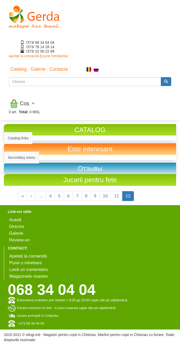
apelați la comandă (24, 56)
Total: (23, 112)
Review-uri (19, 240)
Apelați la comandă (28, 256)
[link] (90, 168)
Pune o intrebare (25, 262)
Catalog (19, 69)
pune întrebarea (55, 56)
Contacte (58, 69)
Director (17, 226)
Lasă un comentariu (28, 269)
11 (116, 196)
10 (105, 196)
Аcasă (15, 219)
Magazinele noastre (28, 276)
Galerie (38, 69)
